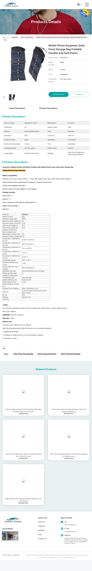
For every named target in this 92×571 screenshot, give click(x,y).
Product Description (48, 108)
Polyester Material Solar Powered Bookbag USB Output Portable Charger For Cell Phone (23, 410)
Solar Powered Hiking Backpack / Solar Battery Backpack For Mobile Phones (68, 455)
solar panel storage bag (23, 354)
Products (15, 37)
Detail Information (17, 108)
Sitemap (16, 555)
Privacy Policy (7, 555)
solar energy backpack (47, 354)
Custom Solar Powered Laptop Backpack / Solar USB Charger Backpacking (68, 410)
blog (39, 534)
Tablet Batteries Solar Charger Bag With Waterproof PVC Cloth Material (23, 500)
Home (5, 38)
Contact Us (42, 539)
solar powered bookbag (70, 354)
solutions (41, 530)
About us (41, 522)
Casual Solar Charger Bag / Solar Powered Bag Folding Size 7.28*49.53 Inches (23, 455)
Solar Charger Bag (27, 37)
